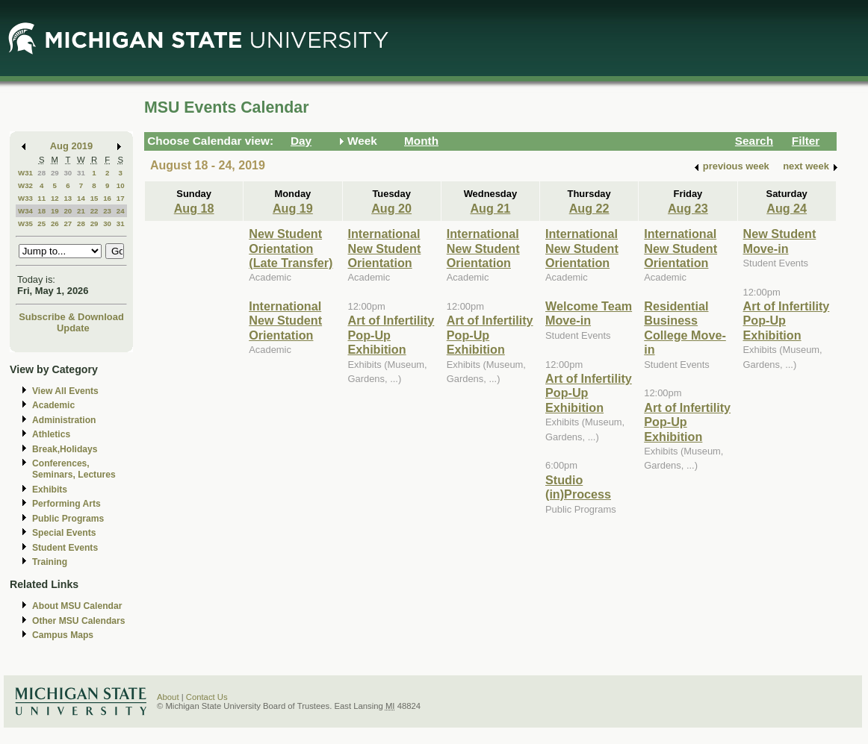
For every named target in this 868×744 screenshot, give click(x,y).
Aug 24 (786, 208)
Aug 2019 (71, 145)
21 (81, 211)
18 (41, 211)
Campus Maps (62, 635)
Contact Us (207, 697)
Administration (64, 420)
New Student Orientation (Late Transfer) (290, 248)
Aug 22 (589, 208)
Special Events (64, 533)
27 (67, 223)
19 (55, 211)
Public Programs (68, 518)
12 (55, 198)
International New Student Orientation (285, 320)
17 (121, 198)
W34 (25, 211)
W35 (25, 223)
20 (67, 211)
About (168, 697)
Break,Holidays (65, 449)
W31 (25, 173)
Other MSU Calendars (78, 621)
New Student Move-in (779, 240)
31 (81, 173)
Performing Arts (66, 503)
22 (94, 211)
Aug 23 (688, 208)
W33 (25, 198)
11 (41, 198)
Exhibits (49, 489)
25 (41, 223)
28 (41, 173)
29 (55, 173)
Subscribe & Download (71, 316)
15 (94, 198)
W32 (25, 185)
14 (81, 198)
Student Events (65, 548)
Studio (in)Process (578, 487)
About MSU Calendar (77, 606)
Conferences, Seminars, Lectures (74, 469)
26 (55, 223)
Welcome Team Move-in (588, 313)
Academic (53, 405)
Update (73, 328)
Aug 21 (490, 208)
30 (67, 173)
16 (107, 198)
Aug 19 (293, 208)
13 (67, 198)
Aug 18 (194, 208)
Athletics (51, 434)
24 (121, 211)
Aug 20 (391, 208)
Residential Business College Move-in (685, 327)
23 (107, 211)
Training (49, 562)
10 (121, 185)
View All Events (65, 391)
